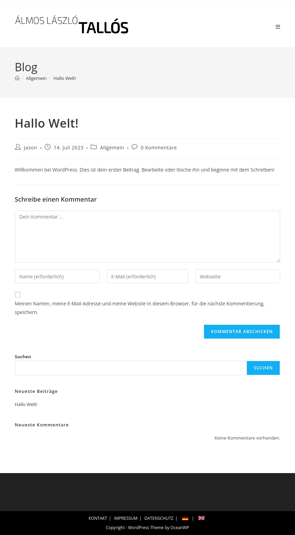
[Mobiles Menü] (278, 26)
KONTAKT (98, 518)
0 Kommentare (159, 147)
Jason (30, 147)
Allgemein (112, 147)
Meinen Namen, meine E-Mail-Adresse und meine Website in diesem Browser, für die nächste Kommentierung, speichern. (140, 307)
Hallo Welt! (64, 78)
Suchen (23, 356)
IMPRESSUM (125, 518)
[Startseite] (17, 78)
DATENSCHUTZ (158, 518)
